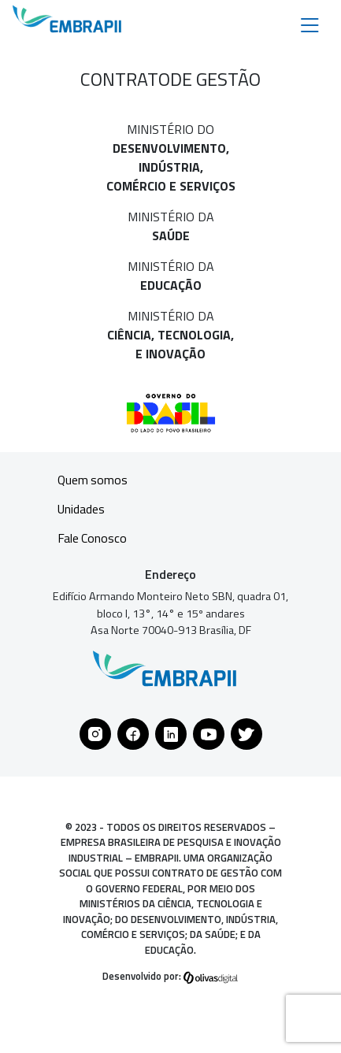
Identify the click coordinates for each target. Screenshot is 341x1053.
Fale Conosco (92, 538)
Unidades (81, 509)
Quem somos (93, 480)
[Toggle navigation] (309, 24)
